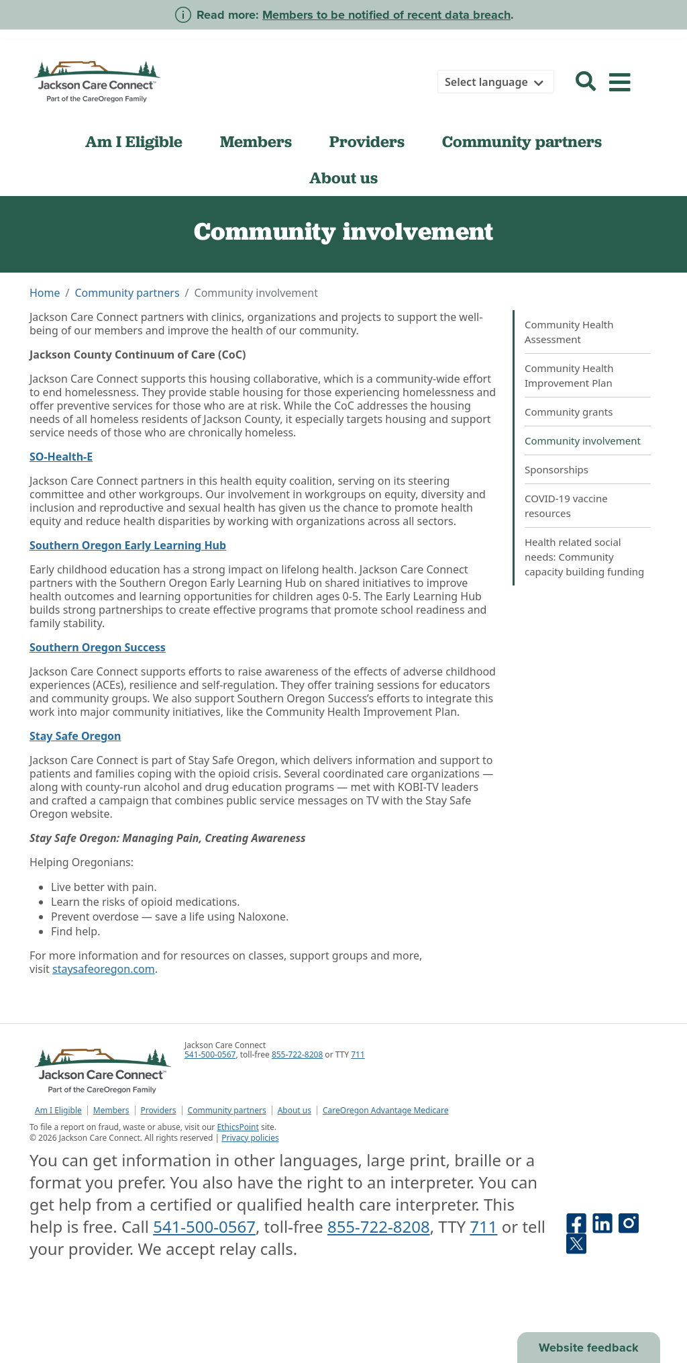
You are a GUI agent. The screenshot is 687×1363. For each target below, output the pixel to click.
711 (358, 1054)
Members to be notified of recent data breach (386, 14)
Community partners (522, 141)
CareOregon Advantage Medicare (386, 1110)
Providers (367, 141)
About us (343, 178)
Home (45, 292)
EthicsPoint (237, 1127)
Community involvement (583, 440)
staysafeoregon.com (103, 968)
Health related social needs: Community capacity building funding (584, 556)
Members (256, 141)
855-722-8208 (297, 1054)
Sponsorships (556, 469)
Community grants (569, 411)
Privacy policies (249, 1137)
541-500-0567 (209, 1054)
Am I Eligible (133, 141)
